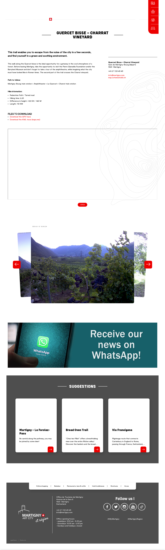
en (116, 18)
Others (122, 18)
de (113, 18)
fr (109, 18)
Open (82, 205)
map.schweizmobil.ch (117, 78)
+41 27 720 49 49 (115, 71)
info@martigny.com (116, 75)
